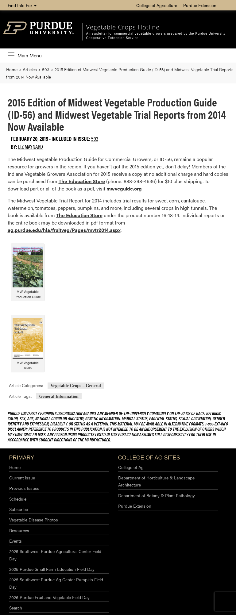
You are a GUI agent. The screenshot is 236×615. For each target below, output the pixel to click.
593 (94, 138)
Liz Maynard (30, 146)
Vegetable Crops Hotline (123, 27)
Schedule (17, 499)
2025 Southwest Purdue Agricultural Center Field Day (55, 554)
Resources (19, 530)
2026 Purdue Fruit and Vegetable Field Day (49, 597)
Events (15, 541)
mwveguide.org (124, 188)
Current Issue (22, 478)
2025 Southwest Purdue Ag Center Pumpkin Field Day (56, 583)
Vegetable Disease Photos (33, 520)
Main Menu (25, 55)
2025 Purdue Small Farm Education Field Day (52, 569)
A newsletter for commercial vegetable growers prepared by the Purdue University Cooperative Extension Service (156, 36)
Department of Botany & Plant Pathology (156, 495)
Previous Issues (24, 488)
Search (15, 608)
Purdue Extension (199, 5)
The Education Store (82, 181)
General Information (59, 396)
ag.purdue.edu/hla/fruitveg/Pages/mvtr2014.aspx (64, 229)
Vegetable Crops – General (76, 385)
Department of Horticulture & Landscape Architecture (156, 481)
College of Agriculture (156, 5)
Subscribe (18, 509)
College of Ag (131, 467)
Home (15, 467)
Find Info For (22, 5)
